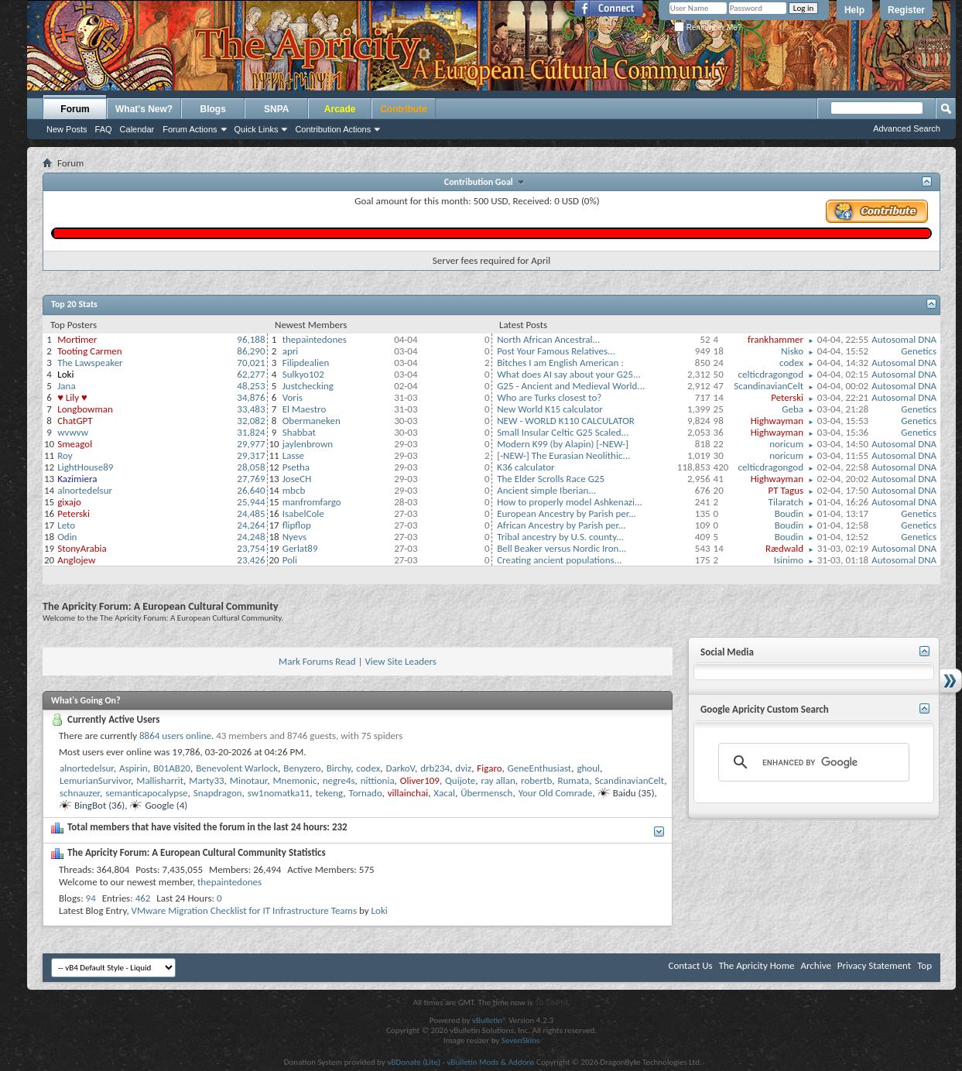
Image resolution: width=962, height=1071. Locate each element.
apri (290, 351)
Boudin (789, 513)
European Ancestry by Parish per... (566, 513)
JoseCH (297, 478)
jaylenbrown (307, 444)
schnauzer (80, 793)
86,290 (251, 351)
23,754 (251, 548)
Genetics (918, 351)
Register (906, 10)
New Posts (66, 129)
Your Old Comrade (556, 793)
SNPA (276, 109)
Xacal (444, 793)
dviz (463, 768)
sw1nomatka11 (279, 793)
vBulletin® (489, 1020)
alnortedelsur (84, 490)
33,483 (251, 409)
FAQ (103, 129)
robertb (536, 780)
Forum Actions (190, 129)
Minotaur (248, 780)
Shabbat (299, 432)
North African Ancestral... (548, 339)
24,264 (251, 525)
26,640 (251, 490)
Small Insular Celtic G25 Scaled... (562, 432)
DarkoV (400, 768)
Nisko (792, 351)
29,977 (251, 444)
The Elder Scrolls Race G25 (550, 478)
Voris (292, 397)
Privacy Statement (874, 965)
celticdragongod (770, 374)
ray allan (498, 780)
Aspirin (133, 768)
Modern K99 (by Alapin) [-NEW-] (562, 444)
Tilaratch (786, 502)
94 (91, 898)
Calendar (137, 129)
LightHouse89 (85, 467)
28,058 (251, 467)
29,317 (251, 455)
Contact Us (691, 965)
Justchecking (308, 386)
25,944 (251, 502)
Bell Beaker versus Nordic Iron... (561, 548)
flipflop (296, 525)
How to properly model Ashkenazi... (569, 502)
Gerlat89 (300, 548)
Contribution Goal (480, 181)
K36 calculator (526, 467)
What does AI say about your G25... (569, 374)
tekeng (330, 793)
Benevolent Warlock (237, 768)
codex (791, 362)
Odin (67, 536)
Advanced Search (906, 128)
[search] (811, 762)
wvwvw (72, 432)
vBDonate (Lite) (413, 1062)
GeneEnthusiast (540, 768)
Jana (66, 386)
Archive (815, 965)
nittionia (378, 780)
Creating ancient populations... (559, 560)
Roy (64, 455)
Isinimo (788, 560)
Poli (289, 560)
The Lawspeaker (89, 362)
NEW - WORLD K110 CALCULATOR (566, 420)
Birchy (339, 768)
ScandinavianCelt (768, 386)
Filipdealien (306, 362)
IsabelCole (303, 513)
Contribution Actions (333, 129)
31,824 (251, 432)
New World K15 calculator (550, 409)
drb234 (435, 768)
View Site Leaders (400, 661)
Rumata (573, 780)
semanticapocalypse (146, 793)
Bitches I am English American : (560, 362)
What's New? (144, 109)
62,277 (251, 374)
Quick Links (257, 129)
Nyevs (294, 536)
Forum (74, 109)
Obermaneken (311, 420)
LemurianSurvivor (95, 780)
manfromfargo (311, 502)
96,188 (251, 339)
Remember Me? (707, 27)
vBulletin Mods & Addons (490, 1062)
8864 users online (175, 735)
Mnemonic (294, 780)
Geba (792, 409)
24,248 (251, 536)
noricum (786, 444)
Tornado (365, 793)
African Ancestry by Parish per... (561, 525)
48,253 (251, 386)
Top (924, 965)
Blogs (213, 109)
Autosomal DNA (903, 339)
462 (143, 898)
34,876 (251, 397)
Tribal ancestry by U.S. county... (560, 536)
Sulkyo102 (303, 374)
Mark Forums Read (317, 661)
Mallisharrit (159, 780)
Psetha (296, 467)
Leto (66, 525)
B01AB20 (171, 768)
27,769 (251, 478)
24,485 (251, 513)
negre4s (339, 780)
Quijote (460, 780)
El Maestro (304, 409)
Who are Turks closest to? (549, 397)
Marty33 (206, 780)
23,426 (251, 560)
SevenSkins (520, 1040)
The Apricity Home (757, 965)
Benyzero (301, 768)
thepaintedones (314, 339)
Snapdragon (217, 793)
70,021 (251, 362)
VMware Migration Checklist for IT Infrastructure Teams (244, 910)
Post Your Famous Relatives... (556, 351)
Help (854, 10)
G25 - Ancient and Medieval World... (571, 386)
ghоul (588, 768)
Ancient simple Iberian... (546, 490)
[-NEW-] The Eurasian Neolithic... (563, 455)
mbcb (294, 490)
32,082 (251, 420)
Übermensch (486, 793)
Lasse (293, 455)
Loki (379, 910)
